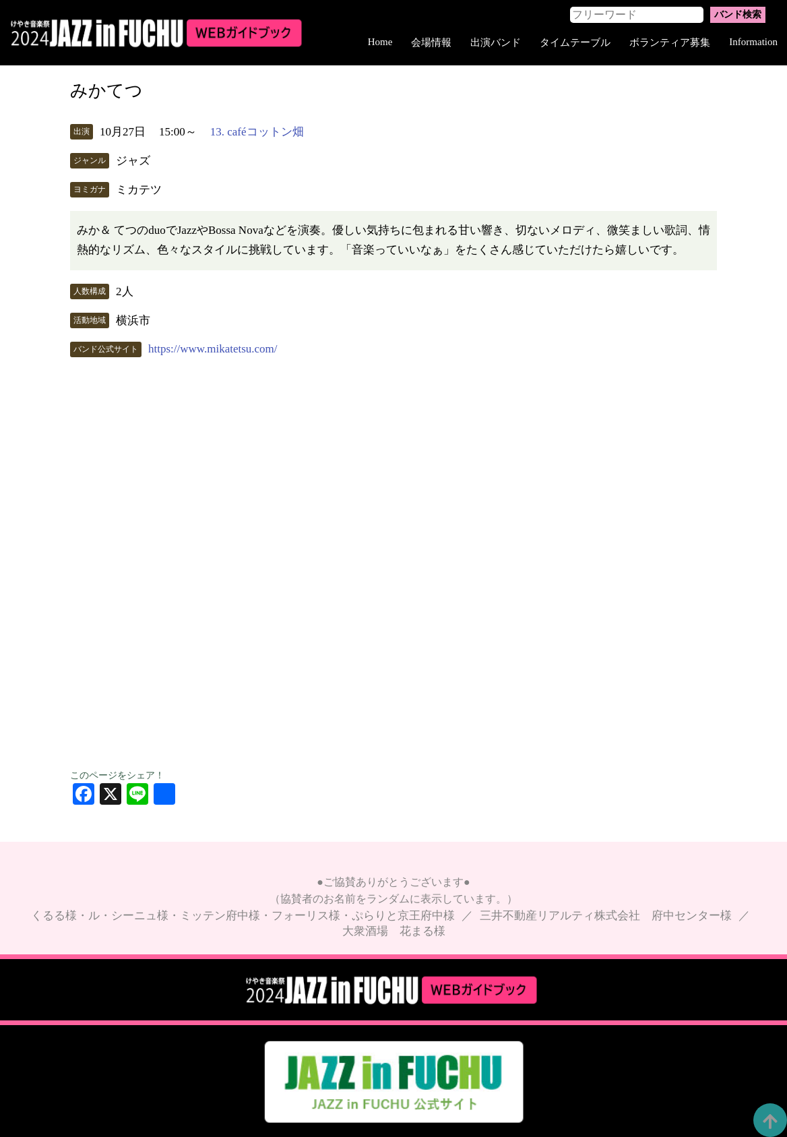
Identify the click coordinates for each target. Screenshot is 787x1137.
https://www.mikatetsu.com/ (213, 348)
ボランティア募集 (669, 42)
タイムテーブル (575, 42)
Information (753, 41)
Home (380, 41)
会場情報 (431, 42)
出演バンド (495, 42)
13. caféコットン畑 (257, 131)
